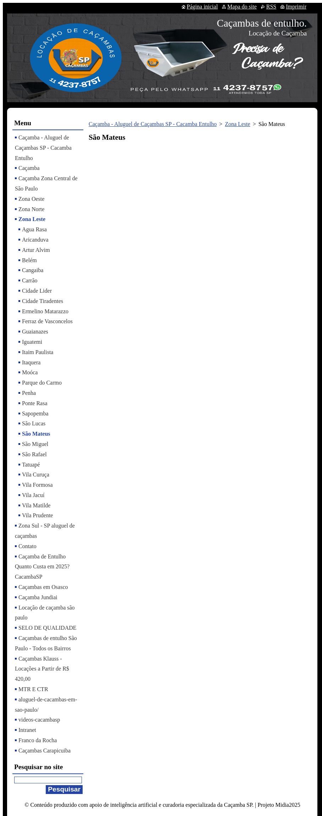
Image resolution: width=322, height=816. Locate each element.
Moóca (30, 372)
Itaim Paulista (37, 352)
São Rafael (34, 454)
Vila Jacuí (33, 495)
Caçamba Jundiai (37, 597)
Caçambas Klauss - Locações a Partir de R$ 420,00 (42, 669)
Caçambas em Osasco (43, 587)
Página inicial (202, 7)
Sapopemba (35, 413)
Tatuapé (31, 465)
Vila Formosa (37, 485)
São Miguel (35, 444)
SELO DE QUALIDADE (47, 628)
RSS (271, 7)
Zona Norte (31, 209)
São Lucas (33, 423)
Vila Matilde (36, 505)
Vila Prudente (37, 515)
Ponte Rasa (35, 403)
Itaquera (31, 362)
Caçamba (29, 168)
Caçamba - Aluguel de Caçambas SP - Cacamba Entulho (153, 124)
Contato (27, 546)
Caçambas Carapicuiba (44, 751)
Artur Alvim (36, 250)
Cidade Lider (37, 291)
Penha (29, 393)
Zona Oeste (31, 199)
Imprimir (296, 7)
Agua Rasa (34, 229)
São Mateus (36, 434)
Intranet (27, 730)
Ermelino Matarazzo (45, 311)
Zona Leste (237, 124)
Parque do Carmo (42, 383)
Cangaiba (32, 270)
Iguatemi (32, 342)
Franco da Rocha (37, 740)
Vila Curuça (35, 475)
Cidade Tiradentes (42, 301)
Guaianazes (35, 332)
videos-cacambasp (39, 720)
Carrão (30, 280)
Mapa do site (242, 7)
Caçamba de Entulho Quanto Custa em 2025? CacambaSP (42, 566)
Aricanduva (35, 240)
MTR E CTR (33, 689)
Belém (29, 260)
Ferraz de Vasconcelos (47, 321)
